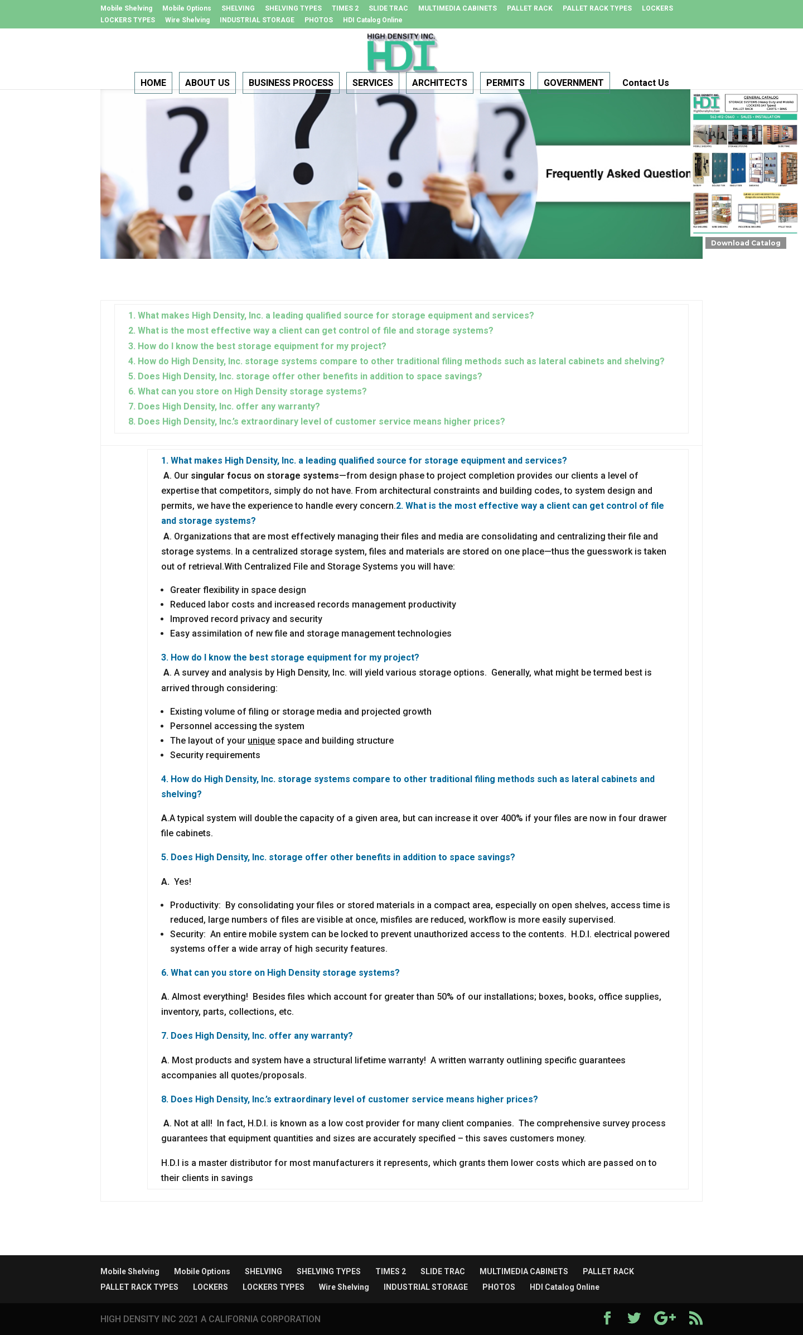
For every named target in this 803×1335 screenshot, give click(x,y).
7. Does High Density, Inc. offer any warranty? (224, 406)
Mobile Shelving (126, 8)
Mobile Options (186, 8)
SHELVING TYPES (293, 8)
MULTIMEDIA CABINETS (457, 8)
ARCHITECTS (439, 83)
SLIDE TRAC (388, 8)
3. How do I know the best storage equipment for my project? (257, 346)
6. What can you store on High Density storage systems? (247, 391)
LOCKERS (657, 8)
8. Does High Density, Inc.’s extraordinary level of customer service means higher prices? (316, 421)
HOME (153, 83)
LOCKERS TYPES (127, 20)
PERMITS (505, 83)
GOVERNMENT (574, 83)
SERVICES (372, 83)
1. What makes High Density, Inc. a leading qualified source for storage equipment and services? (331, 315)
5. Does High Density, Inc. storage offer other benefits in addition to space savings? (305, 376)
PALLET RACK (530, 8)
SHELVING (238, 8)
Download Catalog (746, 243)
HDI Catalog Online (373, 20)
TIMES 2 (345, 8)
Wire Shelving (187, 20)
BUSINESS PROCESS (291, 83)
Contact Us (645, 83)
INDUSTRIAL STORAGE (257, 20)
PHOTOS (318, 20)
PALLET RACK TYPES (597, 8)
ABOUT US (207, 83)
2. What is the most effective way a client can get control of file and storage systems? (311, 330)
